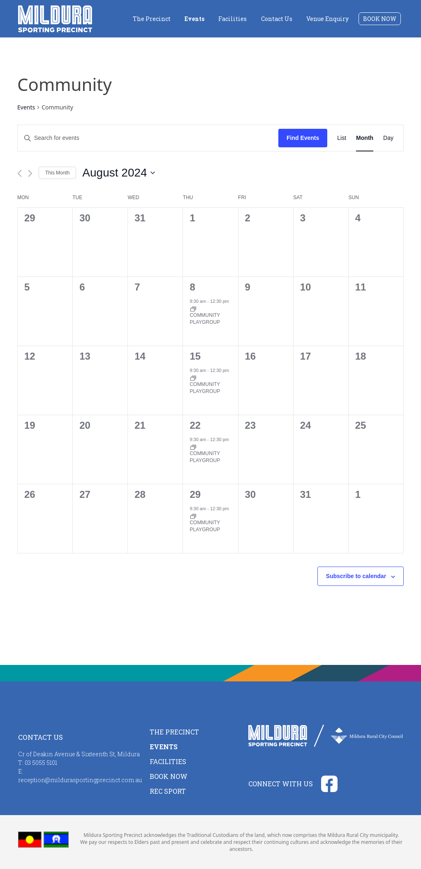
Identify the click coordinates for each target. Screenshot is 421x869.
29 (195, 494)
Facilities (232, 19)
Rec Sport (168, 791)
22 (195, 425)
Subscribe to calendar (356, 576)
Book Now (379, 19)
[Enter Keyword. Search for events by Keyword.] (148, 138)
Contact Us (276, 19)
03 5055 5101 (41, 763)
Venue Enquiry (327, 19)
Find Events (303, 138)
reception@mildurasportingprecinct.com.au (80, 780)
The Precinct (152, 19)
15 (195, 356)
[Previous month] (19, 173)
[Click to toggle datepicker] (118, 173)
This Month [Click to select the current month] (57, 173)
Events (194, 19)
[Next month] (30, 173)
